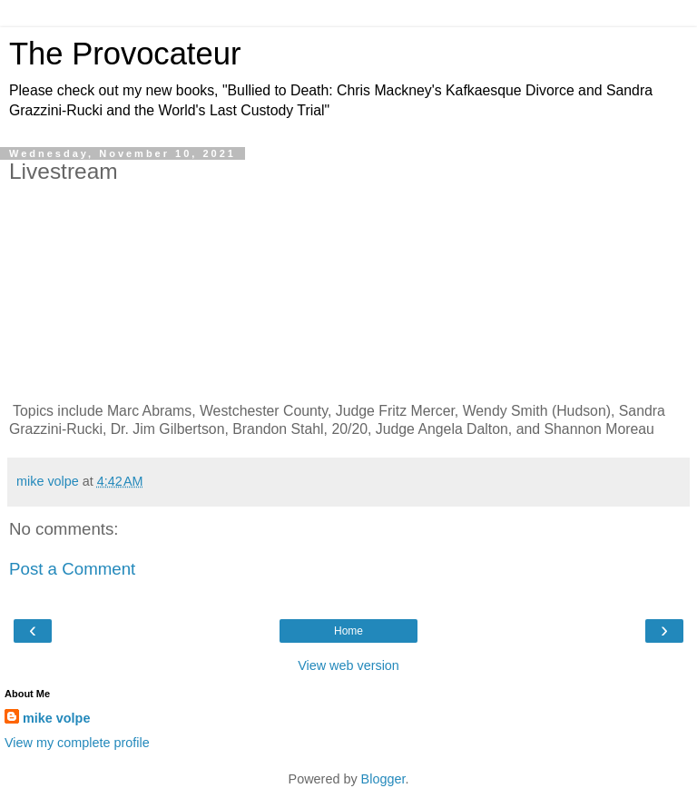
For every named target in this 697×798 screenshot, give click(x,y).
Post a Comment (72, 568)
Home (348, 631)
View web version (348, 665)
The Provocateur (125, 53)
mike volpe (56, 718)
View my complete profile (77, 742)
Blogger (383, 779)
